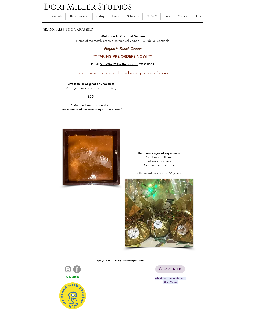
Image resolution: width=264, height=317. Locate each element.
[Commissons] (170, 269)
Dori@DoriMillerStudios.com (119, 64)
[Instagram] (68, 269)
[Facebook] (77, 269)
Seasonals (52, 29)
